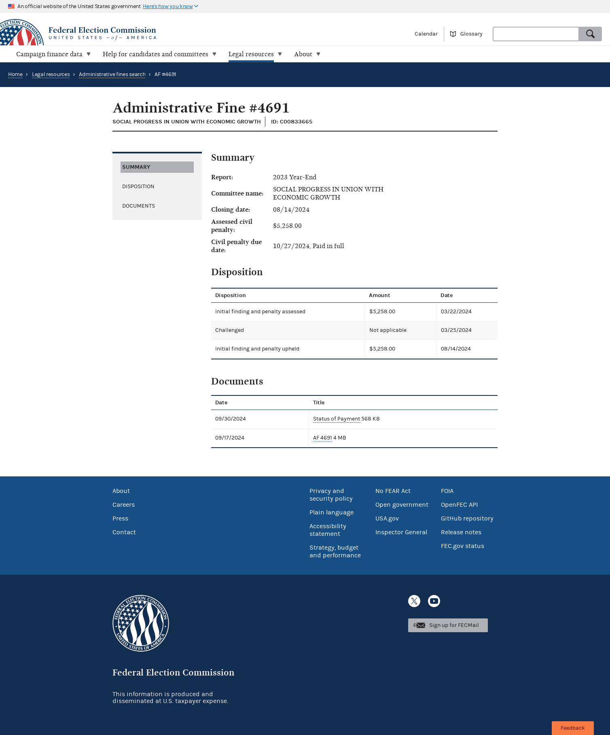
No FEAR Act (393, 491)
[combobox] (536, 34)
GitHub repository (467, 518)
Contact (124, 532)
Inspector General (401, 532)
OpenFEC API (459, 504)
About (121, 491)
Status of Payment (336, 419)
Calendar (426, 34)
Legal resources (51, 74)
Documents (138, 206)
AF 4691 (322, 438)
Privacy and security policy (331, 494)
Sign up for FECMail (454, 625)
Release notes (461, 532)
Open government (401, 504)
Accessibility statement (327, 530)
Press (120, 518)
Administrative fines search (112, 74)
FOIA (447, 491)
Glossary (471, 34)
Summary (136, 167)
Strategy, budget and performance (335, 551)
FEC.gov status (462, 546)
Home (15, 74)
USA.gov (387, 518)
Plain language (331, 512)
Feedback (573, 728)
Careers (123, 504)
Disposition (138, 186)
